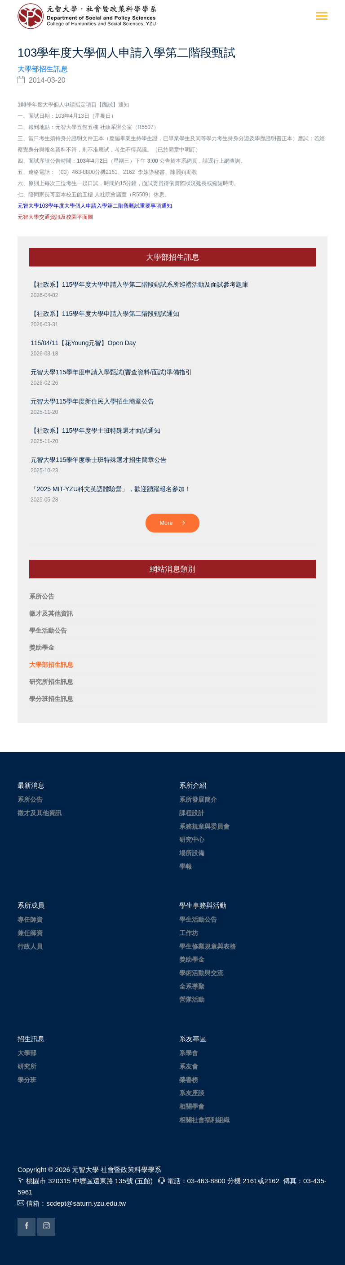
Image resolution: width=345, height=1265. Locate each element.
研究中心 (191, 839)
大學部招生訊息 (43, 69)
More (172, 522)
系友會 (188, 1066)
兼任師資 (30, 933)
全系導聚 (191, 986)
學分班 (27, 1079)
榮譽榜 (188, 1079)
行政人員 (30, 946)
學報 (185, 866)
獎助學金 (191, 959)
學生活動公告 (198, 919)
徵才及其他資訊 (40, 813)
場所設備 (191, 853)
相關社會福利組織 (204, 1119)
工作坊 (188, 933)
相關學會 (191, 1106)
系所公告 (30, 799)
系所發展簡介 (198, 799)
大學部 (27, 1052)
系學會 (188, 1052)
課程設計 (191, 813)
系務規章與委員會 (204, 826)
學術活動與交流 (201, 972)
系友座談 (191, 1092)
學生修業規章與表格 (207, 946)
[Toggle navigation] (321, 17)
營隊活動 (191, 999)
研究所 (27, 1066)
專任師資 (30, 919)
